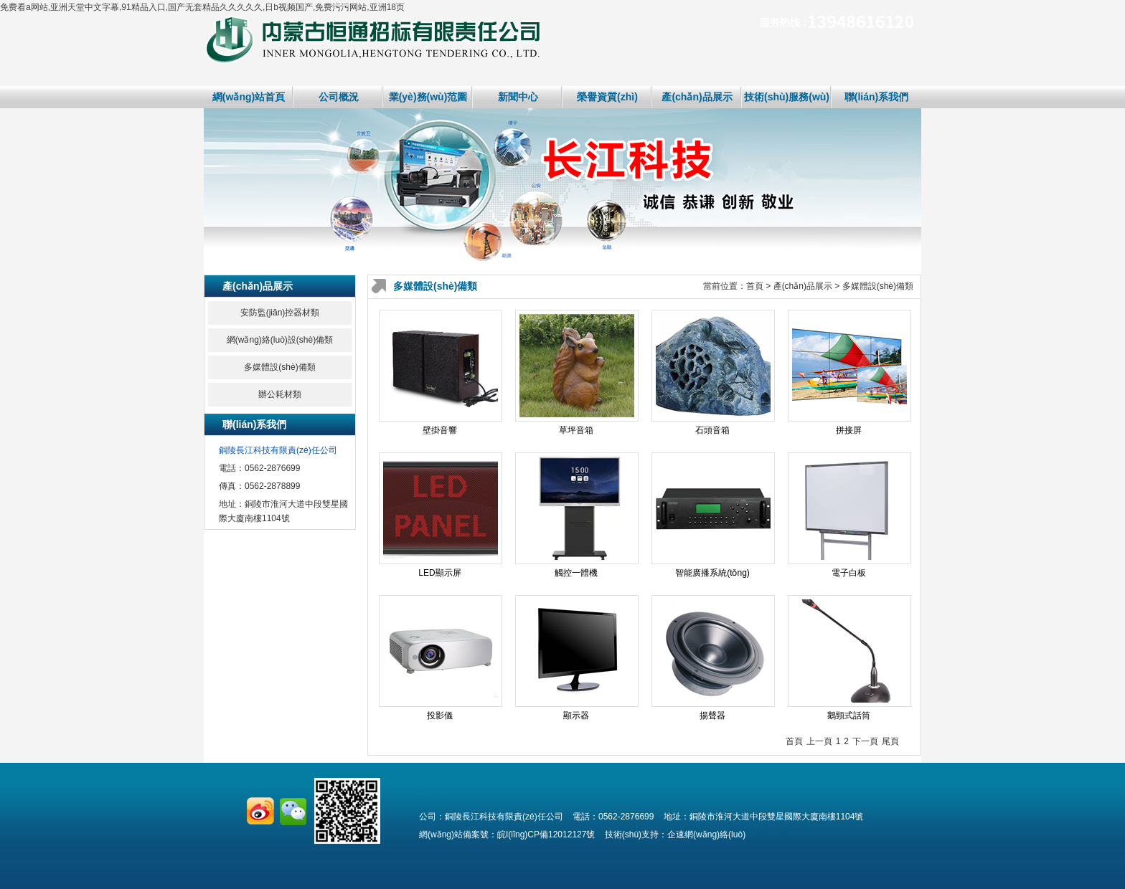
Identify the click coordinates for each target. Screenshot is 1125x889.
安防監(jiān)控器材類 (280, 313)
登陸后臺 (770, 834)
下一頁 (865, 741)
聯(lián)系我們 (876, 97)
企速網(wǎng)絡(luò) (706, 834)
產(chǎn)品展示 (697, 97)
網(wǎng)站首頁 (248, 97)
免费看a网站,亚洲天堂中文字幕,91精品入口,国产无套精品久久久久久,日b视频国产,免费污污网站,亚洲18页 (202, 7)
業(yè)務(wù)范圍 (428, 97)
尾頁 (890, 741)
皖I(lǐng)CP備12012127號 (546, 834)
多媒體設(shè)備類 (279, 367)
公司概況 (339, 97)
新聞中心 (518, 97)
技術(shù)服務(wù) (786, 97)
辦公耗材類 (279, 394)
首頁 (754, 286)
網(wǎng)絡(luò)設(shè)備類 (280, 340)
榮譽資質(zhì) (607, 97)
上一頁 (819, 741)
